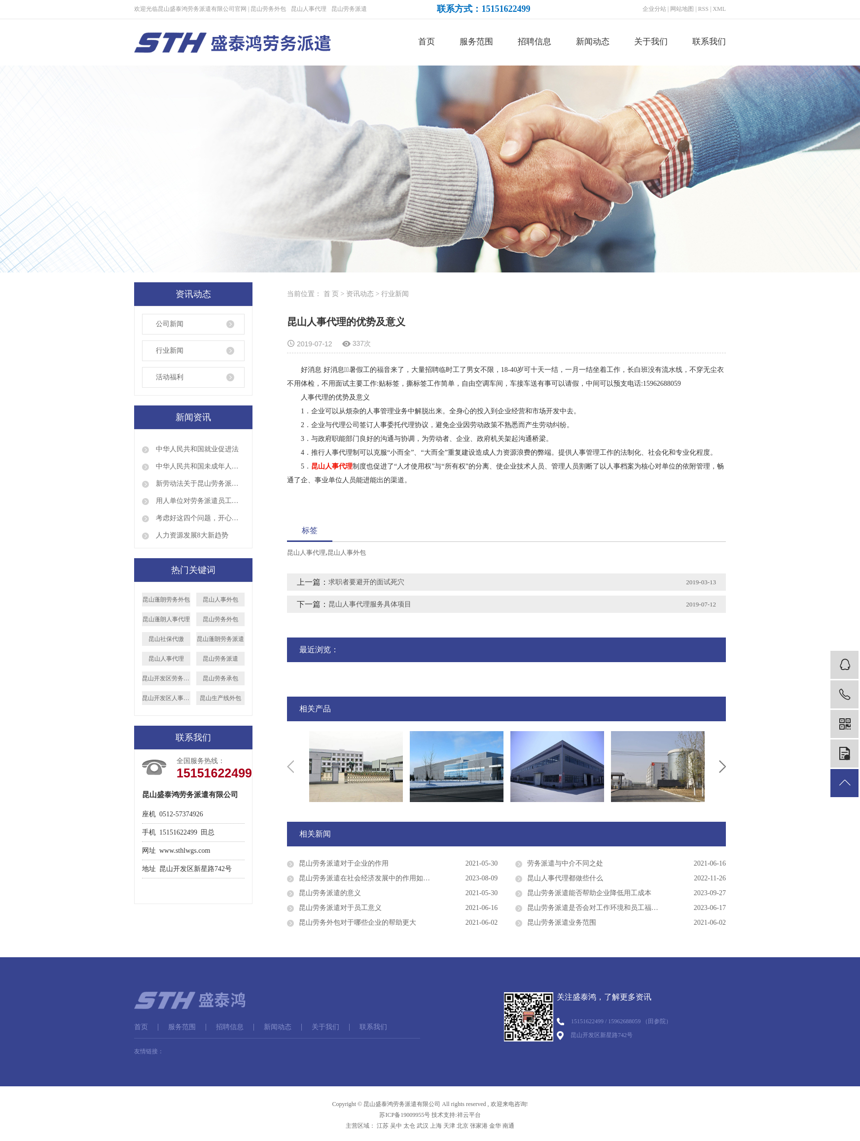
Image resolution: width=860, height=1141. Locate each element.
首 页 (331, 294)
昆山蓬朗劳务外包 (166, 599)
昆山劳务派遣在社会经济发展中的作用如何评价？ (375, 878)
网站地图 (682, 8)
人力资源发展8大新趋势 (191, 535)
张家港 (479, 1125)
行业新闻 (169, 350)
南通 (508, 1125)
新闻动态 (592, 41)
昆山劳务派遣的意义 (330, 893)
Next (722, 766)
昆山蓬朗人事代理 (166, 619)
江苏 (383, 1125)
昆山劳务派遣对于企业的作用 (344, 863)
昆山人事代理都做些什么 (565, 878)
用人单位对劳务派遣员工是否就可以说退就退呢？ (199, 500)
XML (719, 8)
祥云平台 (469, 1114)
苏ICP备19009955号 (404, 1114)
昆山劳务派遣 (349, 8)
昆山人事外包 (220, 599)
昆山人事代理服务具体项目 (369, 604)
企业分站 (654, 8)
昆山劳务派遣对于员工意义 (340, 907)
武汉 (423, 1125)
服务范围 (476, 41)
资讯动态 (360, 294)
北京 (462, 1125)
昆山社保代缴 (166, 639)
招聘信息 (534, 41)
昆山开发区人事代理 (166, 698)
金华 (495, 1125)
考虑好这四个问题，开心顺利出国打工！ (199, 518)
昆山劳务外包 (268, 8)
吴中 (396, 1125)
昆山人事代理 (308, 8)
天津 (449, 1125)
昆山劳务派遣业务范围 (561, 922)
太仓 (409, 1125)
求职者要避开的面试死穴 (366, 582)
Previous (290, 766)
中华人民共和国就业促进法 (196, 449)
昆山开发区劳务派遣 (166, 678)
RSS (703, 8)
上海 (436, 1125)
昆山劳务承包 (220, 678)
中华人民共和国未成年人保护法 (199, 466)
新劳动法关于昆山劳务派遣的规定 (199, 483)
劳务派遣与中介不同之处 (565, 863)
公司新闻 (169, 324)
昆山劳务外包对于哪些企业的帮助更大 (357, 922)
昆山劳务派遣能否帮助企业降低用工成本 (589, 893)
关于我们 (651, 41)
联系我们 (709, 41)
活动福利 (169, 377)
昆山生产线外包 (220, 698)
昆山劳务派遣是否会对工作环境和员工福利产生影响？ (610, 907)
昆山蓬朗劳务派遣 (220, 639)
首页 (426, 41)
